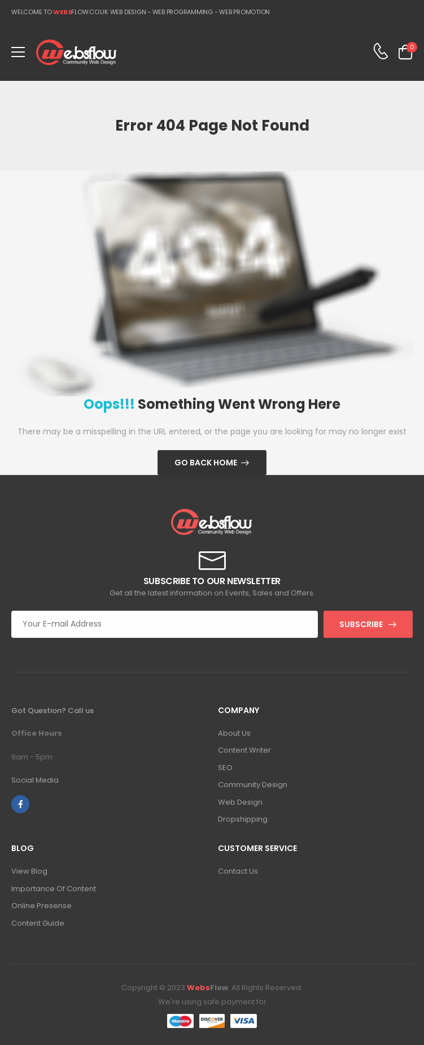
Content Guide (37, 923)
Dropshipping (243, 819)
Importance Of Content (53, 888)
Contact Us (238, 871)
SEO (225, 767)
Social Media (35, 780)
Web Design (240, 802)
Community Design (252, 784)
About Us (234, 733)
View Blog (29, 871)
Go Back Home (205, 462)
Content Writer (244, 750)
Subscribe (361, 624)
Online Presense (41, 905)
